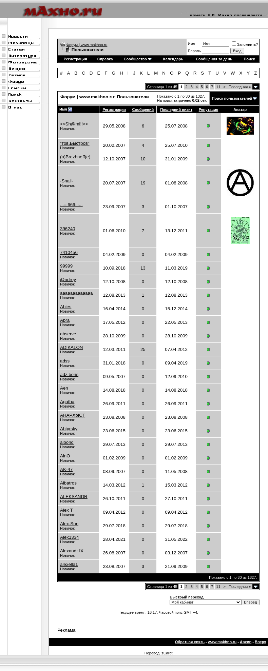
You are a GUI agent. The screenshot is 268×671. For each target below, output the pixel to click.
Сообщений (143, 109)
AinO (65, 455)
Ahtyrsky (68, 428)
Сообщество (138, 59)
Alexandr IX (71, 550)
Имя (191, 44)
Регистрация (75, 59)
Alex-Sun (69, 523)
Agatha (67, 401)
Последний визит (176, 109)
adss (65, 360)
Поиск (249, 59)
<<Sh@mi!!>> (74, 123)
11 (218, 87)
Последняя (240, 87)
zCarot (166, 653)
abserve (68, 333)
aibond (67, 442)
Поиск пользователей (232, 98)
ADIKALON (71, 347)
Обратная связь (190, 642)
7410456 (69, 252)
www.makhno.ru (222, 642)
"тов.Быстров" (75, 143)
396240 (67, 228)
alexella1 (69, 564)
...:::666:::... (71, 204)
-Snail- (66, 180)
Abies (65, 306)
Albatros (68, 483)
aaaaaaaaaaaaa (76, 293)
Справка (105, 59)
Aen (64, 388)
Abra (65, 320)
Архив (245, 642)
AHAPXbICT (72, 415)
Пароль (194, 51)
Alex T (66, 510)
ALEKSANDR (74, 496)
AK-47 (66, 469)
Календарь (173, 59)
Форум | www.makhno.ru (87, 45)
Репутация (208, 109)
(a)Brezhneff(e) (75, 156)
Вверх (260, 642)
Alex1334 (69, 537)
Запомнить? (245, 44)
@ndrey (68, 279)
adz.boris (69, 374)
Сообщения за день (214, 59)
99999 (66, 266)
